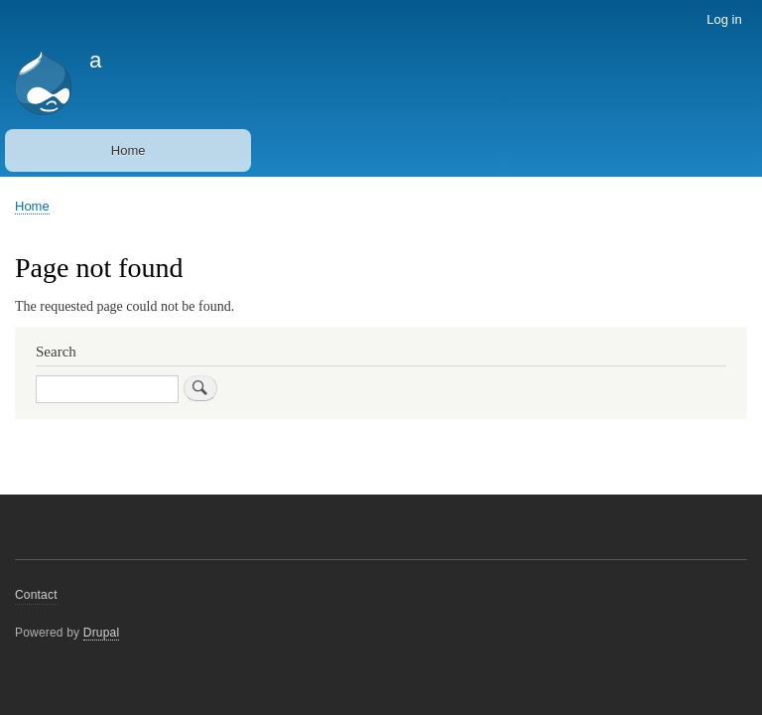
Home (128, 150)
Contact (36, 595)
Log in (723, 19)
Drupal (101, 633)
